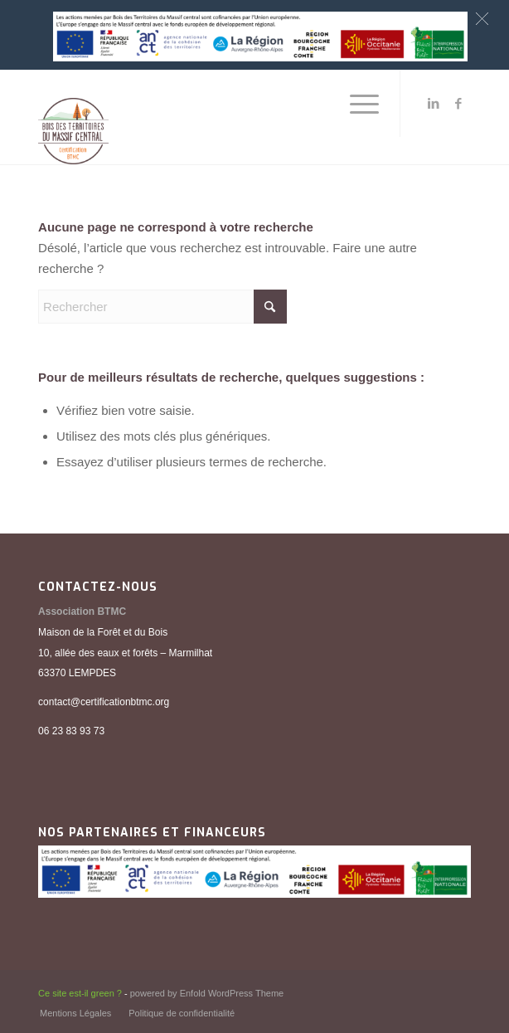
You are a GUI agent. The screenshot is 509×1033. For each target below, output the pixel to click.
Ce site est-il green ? (80, 993)
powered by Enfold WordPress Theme (207, 993)
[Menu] (356, 104)
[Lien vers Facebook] (458, 103)
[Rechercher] (162, 307)
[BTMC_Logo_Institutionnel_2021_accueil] (211, 117)
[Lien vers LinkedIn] (433, 103)
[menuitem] (356, 104)
